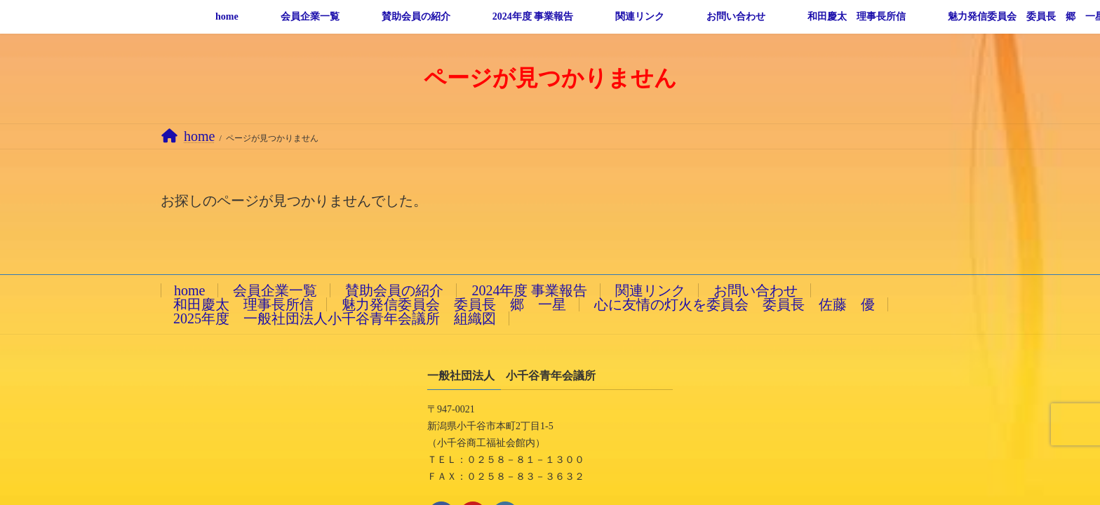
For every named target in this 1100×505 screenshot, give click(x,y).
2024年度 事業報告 (529, 290)
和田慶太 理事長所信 (243, 304)
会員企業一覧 (275, 290)
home (189, 290)
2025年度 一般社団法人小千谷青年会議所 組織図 (334, 318)
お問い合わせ (755, 290)
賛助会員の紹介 (394, 290)
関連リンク (650, 290)
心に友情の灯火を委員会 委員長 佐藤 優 (734, 304)
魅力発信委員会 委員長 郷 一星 (454, 304)
